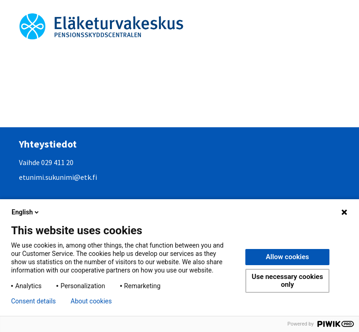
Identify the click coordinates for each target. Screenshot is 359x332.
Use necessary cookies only (287, 281)
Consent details (33, 301)
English (26, 212)
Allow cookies (287, 257)
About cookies (91, 301)
